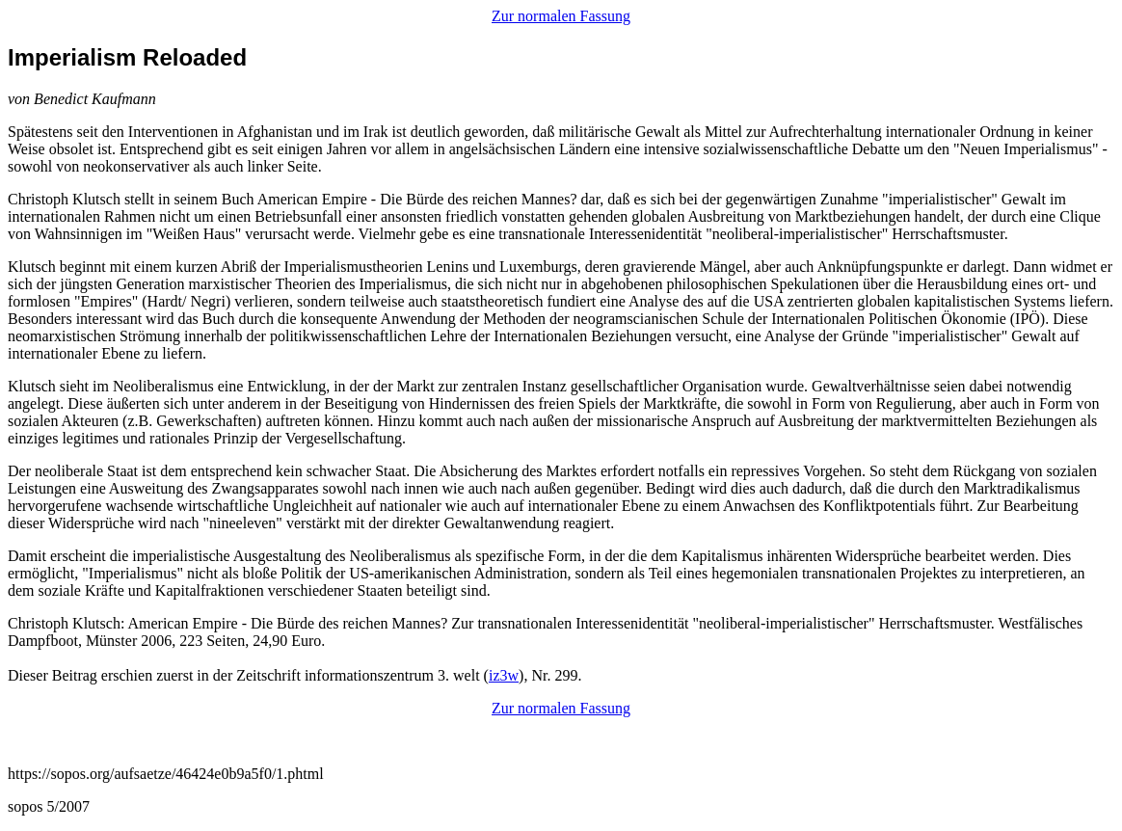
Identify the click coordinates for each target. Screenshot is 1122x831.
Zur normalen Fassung (561, 16)
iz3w (504, 675)
